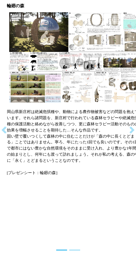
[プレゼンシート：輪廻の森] (32, 172)
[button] (4, 130)
